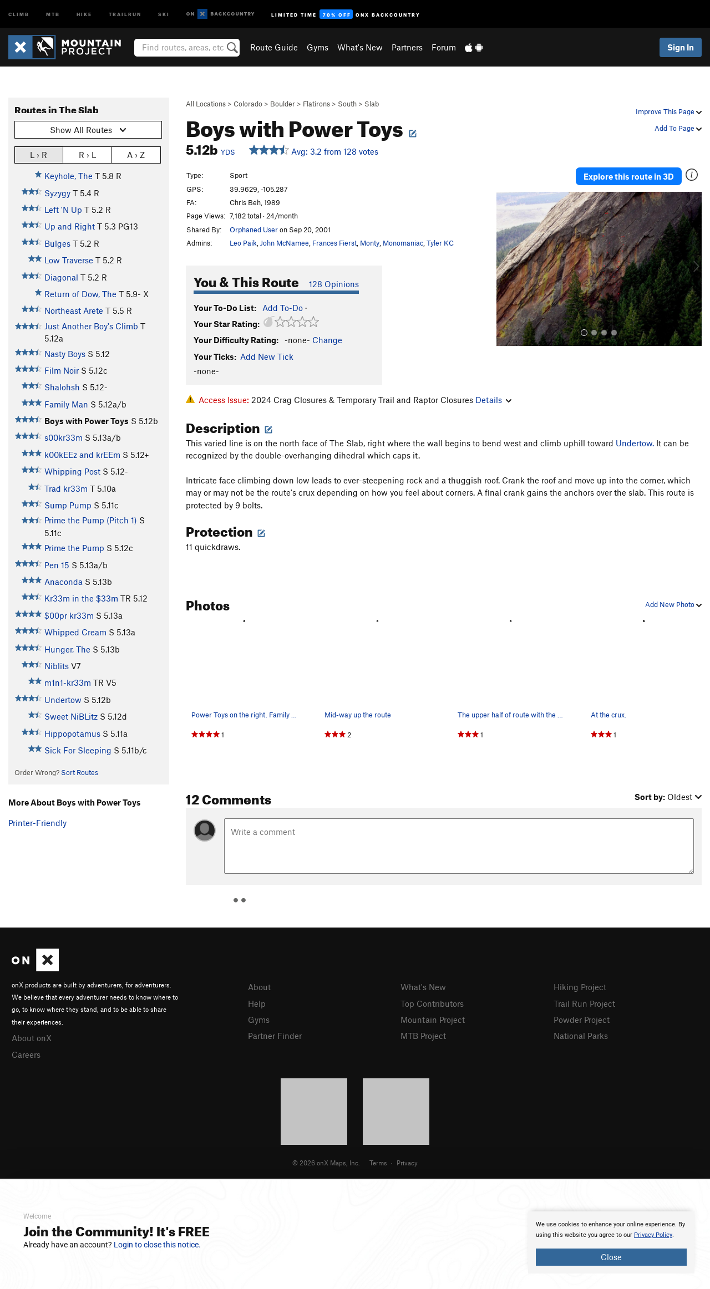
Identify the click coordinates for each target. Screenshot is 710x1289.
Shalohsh (62, 387)
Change (327, 340)
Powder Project (582, 1020)
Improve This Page (669, 111)
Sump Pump (68, 505)
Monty (369, 242)
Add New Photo (673, 604)
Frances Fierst (334, 242)
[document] (611, 1242)
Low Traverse (68, 260)
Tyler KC (440, 242)
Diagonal (61, 277)
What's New (360, 47)
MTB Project (423, 1036)
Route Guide (274, 47)
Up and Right (69, 226)
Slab (371, 103)
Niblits (56, 666)
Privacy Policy (653, 1235)
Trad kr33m (66, 488)
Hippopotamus (72, 733)
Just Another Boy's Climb (91, 326)
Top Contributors (432, 1003)
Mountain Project (432, 1020)
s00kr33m (63, 437)
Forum (444, 47)
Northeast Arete (73, 310)
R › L (87, 154)
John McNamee (284, 242)
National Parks (581, 1036)
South (347, 103)
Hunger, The (67, 649)
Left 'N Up (63, 210)
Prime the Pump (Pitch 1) (90, 520)
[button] (507, 269)
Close (611, 1257)
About (259, 987)
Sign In (680, 47)
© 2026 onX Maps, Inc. (326, 1162)
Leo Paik (243, 242)
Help (257, 1003)
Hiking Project (580, 987)
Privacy (407, 1162)
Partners (407, 47)
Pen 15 (56, 565)
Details (493, 400)
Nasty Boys (64, 354)
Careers (26, 1054)
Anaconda (63, 582)
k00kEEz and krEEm (82, 455)
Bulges (57, 243)
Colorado (248, 103)
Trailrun (125, 13)
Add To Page (678, 128)
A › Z (136, 154)
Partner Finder (275, 1036)
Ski (164, 13)
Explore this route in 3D (629, 176)
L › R (38, 154)
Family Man (66, 404)
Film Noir (61, 370)
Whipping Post (72, 471)
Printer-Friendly (37, 823)
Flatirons (316, 103)
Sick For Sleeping (77, 750)
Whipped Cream (75, 632)
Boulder (282, 103)
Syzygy (57, 193)
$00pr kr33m (69, 615)
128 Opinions (334, 284)
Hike (84, 13)
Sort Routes (79, 772)
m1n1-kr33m (67, 682)
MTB (53, 13)
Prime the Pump (74, 548)
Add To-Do (282, 308)
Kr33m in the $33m (81, 598)
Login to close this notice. (157, 1244)
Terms (378, 1162)
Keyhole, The (68, 176)
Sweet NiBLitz (71, 716)
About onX (32, 1038)
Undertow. (635, 443)
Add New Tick (266, 356)
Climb (18, 13)
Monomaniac (403, 242)
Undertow (63, 700)
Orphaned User (254, 229)
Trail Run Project (584, 1003)
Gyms (317, 47)
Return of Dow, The (80, 294)
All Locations (206, 103)
